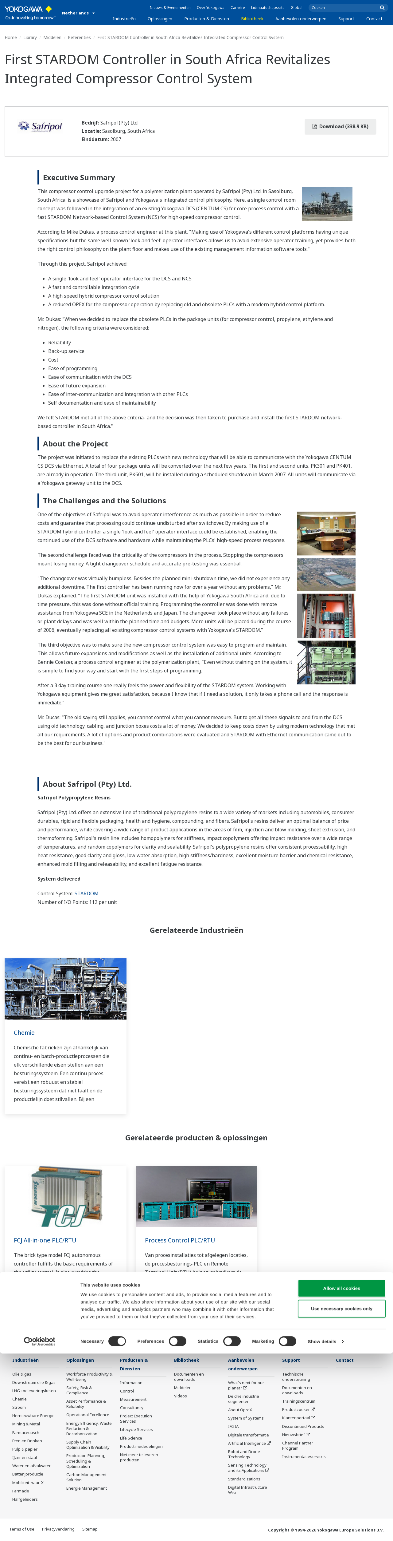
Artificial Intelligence (247, 1444)
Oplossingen (160, 19)
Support (346, 19)
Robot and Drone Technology (244, 1454)
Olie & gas (21, 1374)
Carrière (238, 7)
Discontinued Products (303, 1426)
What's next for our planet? (246, 1385)
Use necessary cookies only (341, 1496)
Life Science (131, 1438)
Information (131, 1383)
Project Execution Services (136, 1419)
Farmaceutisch (25, 1433)
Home (11, 37)
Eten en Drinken (27, 1441)
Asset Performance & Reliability (86, 1404)
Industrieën (124, 19)
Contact (374, 19)
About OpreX (240, 1410)
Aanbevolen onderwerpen (300, 19)
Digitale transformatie (248, 1435)
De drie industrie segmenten (243, 1399)
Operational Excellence (87, 1415)
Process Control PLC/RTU (181, 1240)
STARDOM (87, 893)
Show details (322, 1528)
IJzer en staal (24, 1457)
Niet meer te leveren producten (139, 1457)
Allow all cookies (341, 1475)
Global (296, 7)
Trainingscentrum (298, 1401)
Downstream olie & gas (34, 1382)
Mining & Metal (26, 1424)
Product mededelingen (141, 1447)
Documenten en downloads (189, 1377)
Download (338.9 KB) (340, 126)
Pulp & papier (24, 1449)
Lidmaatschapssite (268, 7)
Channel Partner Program (297, 1445)
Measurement (133, 1400)
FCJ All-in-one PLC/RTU (47, 1240)
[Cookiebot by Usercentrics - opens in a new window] (40, 1529)
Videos (180, 1396)
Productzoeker (296, 1409)
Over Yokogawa (210, 7)
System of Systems (246, 1418)
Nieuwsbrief (293, 1435)
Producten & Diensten (206, 19)
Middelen (52, 37)
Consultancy (131, 1408)
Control (127, 1391)
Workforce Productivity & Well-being (89, 1377)
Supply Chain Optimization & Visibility (88, 1445)
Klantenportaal (296, 1418)
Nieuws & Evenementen (170, 7)
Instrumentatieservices (304, 1457)
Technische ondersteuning (296, 1377)
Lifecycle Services (136, 1430)
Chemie (25, 1032)
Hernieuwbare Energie (33, 1416)
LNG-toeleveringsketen (34, 1391)
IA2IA (233, 1427)
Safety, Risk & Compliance (79, 1390)
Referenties (79, 37)
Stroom (19, 1407)
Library (30, 37)
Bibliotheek (252, 19)
